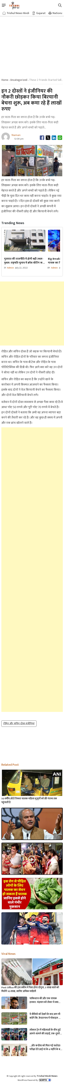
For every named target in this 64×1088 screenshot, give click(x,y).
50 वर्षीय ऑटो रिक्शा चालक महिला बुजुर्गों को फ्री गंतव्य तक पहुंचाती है (29, 800)
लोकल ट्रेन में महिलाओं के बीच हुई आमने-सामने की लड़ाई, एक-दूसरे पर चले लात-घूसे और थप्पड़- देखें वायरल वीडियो (45, 1032)
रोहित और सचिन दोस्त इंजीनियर (19, 723)
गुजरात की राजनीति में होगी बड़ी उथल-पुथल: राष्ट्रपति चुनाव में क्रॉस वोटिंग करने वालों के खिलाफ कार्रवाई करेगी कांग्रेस (24, 261)
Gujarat (41, 13)
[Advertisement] (32, 44)
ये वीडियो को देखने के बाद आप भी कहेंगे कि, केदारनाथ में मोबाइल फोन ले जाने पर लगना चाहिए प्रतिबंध (46, 1016)
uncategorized (18, 80)
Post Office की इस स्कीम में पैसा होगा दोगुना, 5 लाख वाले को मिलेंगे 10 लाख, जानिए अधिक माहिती (30, 989)
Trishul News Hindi (18, 13)
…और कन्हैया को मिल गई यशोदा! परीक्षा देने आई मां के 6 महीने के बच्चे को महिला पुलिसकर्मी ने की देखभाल (46, 1047)
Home (4, 80)
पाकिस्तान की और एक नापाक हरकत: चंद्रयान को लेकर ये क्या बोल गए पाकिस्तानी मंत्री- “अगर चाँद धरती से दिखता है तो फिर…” (45, 1000)
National (58, 13)
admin (10, 268)
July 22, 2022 (21, 268)
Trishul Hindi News (47, 1076)
